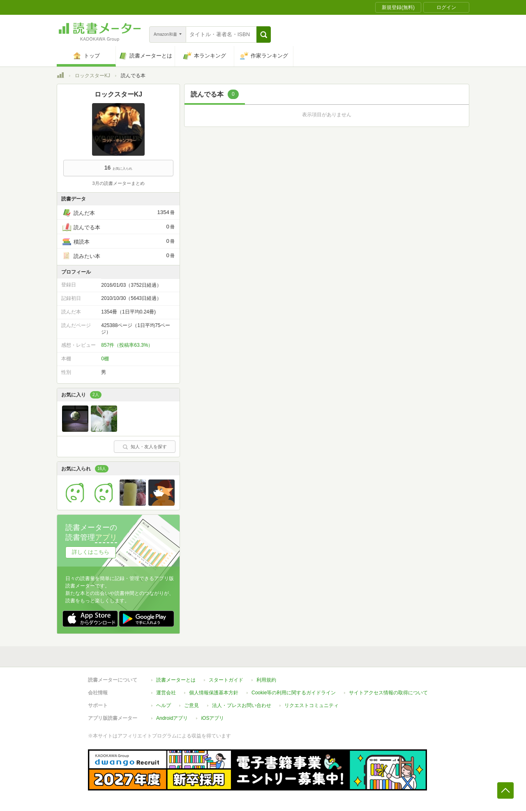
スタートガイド (226, 679)
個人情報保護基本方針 (213, 692)
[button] (263, 34)
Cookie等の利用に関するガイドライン (293, 692)
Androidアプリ (172, 718)
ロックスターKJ (92, 75)
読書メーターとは (176, 679)
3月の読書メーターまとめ (118, 183)
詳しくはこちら (90, 552)
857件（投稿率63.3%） (127, 345)
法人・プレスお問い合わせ (241, 705)
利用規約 (266, 679)
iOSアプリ (212, 718)
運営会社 (166, 692)
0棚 (105, 359)
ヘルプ (163, 705)
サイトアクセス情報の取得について (388, 692)
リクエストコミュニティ (311, 705)
